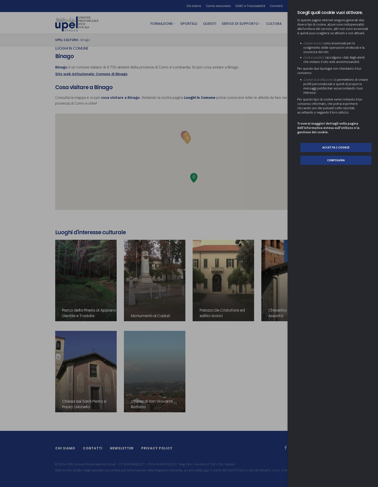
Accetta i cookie (336, 147)
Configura (336, 160)
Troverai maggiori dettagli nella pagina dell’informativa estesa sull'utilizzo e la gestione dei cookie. (328, 127)
